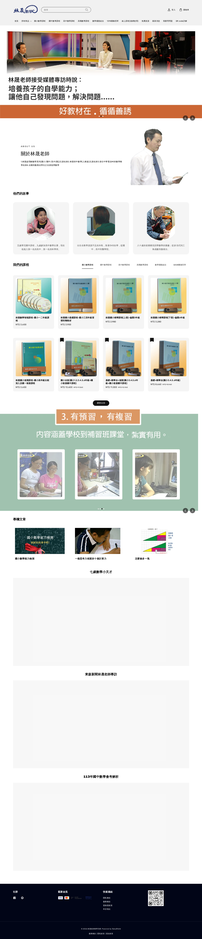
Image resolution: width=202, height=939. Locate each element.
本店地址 (107, 909)
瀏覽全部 (101, 403)
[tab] (99, 116)
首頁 (16, 21)
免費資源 (145, 21)
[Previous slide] (185, 118)
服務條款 (107, 902)
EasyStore (116, 929)
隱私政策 (101, 934)
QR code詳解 (181, 21)
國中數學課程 (54, 21)
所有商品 (25, 21)
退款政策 (109, 934)
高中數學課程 (69, 21)
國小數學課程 (40, 21)
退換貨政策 (108, 905)
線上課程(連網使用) (130, 21)
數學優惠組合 (98, 21)
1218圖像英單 (113, 21)
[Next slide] (192, 118)
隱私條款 (107, 898)
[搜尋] (87, 9)
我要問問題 (168, 21)
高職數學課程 (83, 21)
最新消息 (156, 21)
